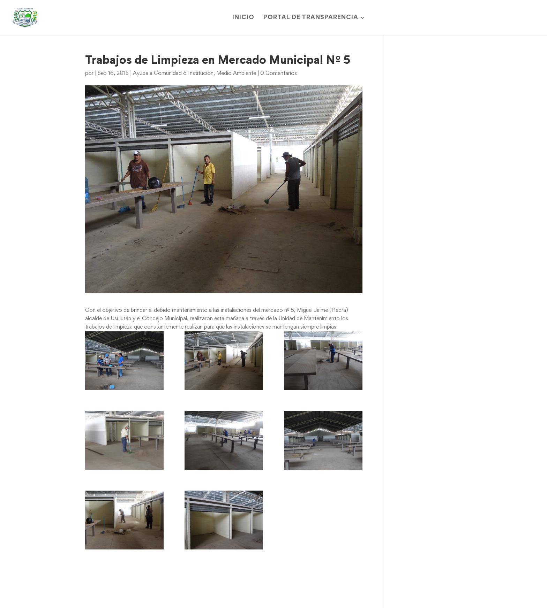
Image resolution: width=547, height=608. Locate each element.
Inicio (243, 18)
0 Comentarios (278, 73)
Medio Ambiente (236, 73)
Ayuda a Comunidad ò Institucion (173, 73)
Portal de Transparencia (310, 18)
